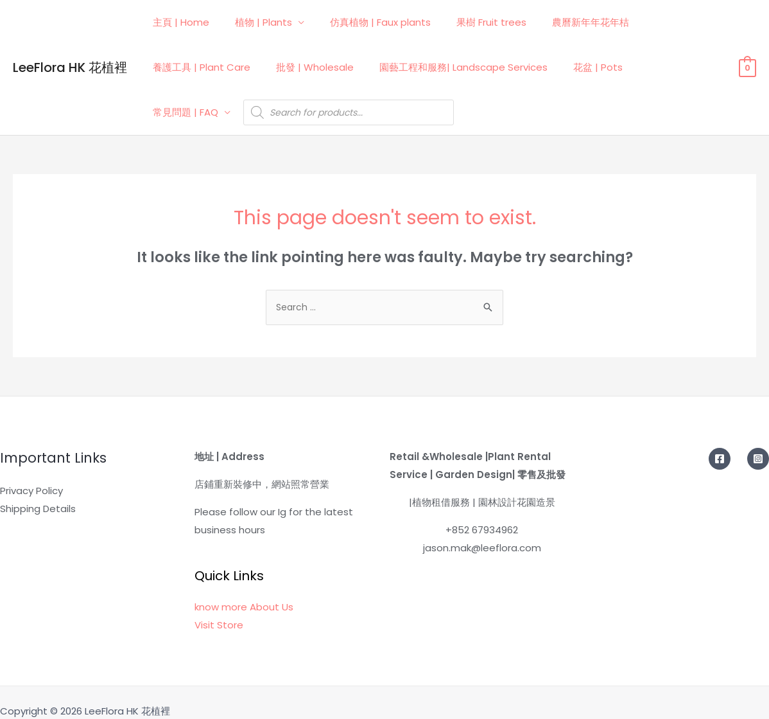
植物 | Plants (253, 22)
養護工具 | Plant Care (198, 67)
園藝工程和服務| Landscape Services (447, 67)
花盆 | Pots (575, 67)
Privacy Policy (31, 472)
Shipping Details (38, 490)
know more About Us (243, 589)
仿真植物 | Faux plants (364, 22)
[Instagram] (758, 441)
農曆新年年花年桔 (561, 22)
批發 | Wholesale (305, 67)
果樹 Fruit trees (469, 22)
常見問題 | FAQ (652, 67)
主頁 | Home (178, 22)
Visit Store (218, 607)
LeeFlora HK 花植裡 (70, 58)
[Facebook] (719, 441)
